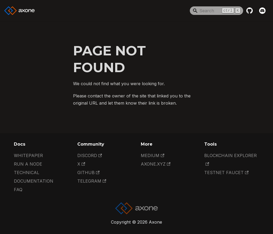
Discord (89, 155)
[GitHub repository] (249, 10)
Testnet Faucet (226, 172)
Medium (152, 155)
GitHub (88, 172)
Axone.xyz (155, 164)
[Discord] (262, 10)
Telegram (91, 181)
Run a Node (28, 164)
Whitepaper (28, 155)
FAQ (18, 189)
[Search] (216, 10)
